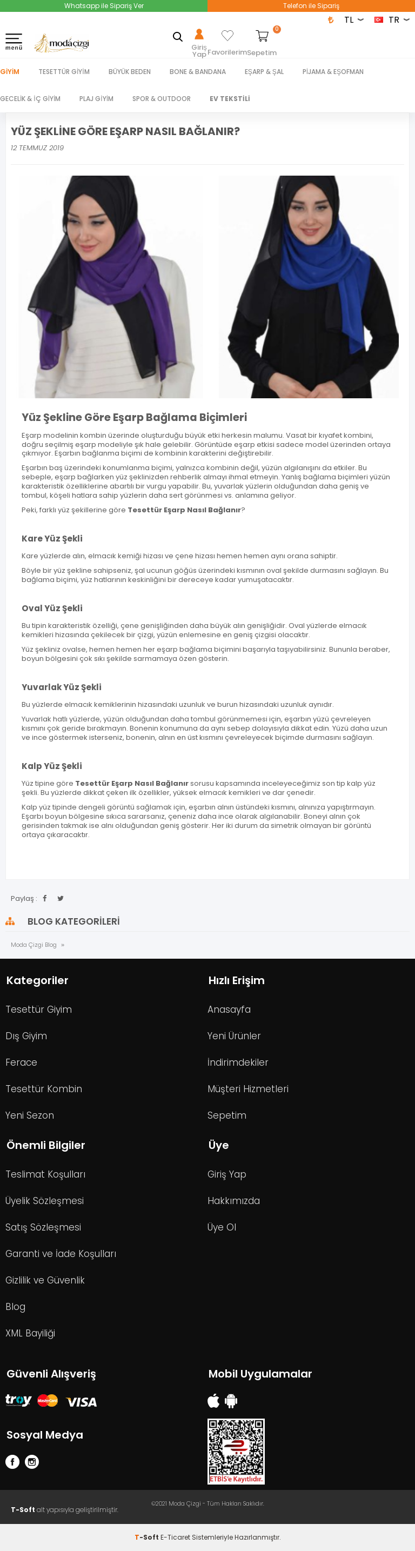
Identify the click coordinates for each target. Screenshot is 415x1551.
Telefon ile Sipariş (311, 5)
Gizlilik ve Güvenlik (45, 1280)
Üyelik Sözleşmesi (44, 1200)
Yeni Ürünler (234, 1035)
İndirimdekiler (238, 1062)
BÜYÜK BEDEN (130, 71)
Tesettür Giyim (38, 1009)
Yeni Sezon (29, 1115)
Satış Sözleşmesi (43, 1227)
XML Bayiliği (30, 1333)
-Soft (147, 1537)
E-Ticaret (175, 1537)
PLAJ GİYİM (96, 98)
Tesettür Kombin (43, 1088)
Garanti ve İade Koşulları (60, 1253)
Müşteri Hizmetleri (248, 1088)
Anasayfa (229, 1009)
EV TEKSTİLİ (230, 98)
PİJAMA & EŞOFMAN (333, 71)
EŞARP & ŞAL (264, 71)
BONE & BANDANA (198, 71)
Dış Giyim (26, 1035)
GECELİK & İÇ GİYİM (30, 98)
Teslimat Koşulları (45, 1174)
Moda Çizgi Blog (34, 944)
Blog (15, 1306)
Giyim (9, 71)
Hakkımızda (234, 1200)
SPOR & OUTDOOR (161, 98)
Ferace (21, 1062)
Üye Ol (222, 1227)
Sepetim (227, 1115)
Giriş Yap (227, 1174)
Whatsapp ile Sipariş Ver (104, 5)
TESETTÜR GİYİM (64, 71)
